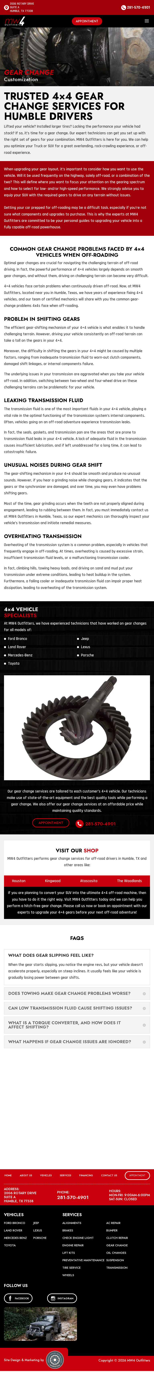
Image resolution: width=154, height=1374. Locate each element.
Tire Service (72, 1270)
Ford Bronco (17, 638)
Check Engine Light (78, 1236)
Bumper (112, 1228)
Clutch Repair (117, 1236)
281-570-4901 (138, 7)
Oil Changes (116, 1251)
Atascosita (88, 879)
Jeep (85, 638)
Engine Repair (73, 1243)
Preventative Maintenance (73, 1260)
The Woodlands (129, 879)
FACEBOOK (18, 1301)
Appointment (87, 21)
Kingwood (53, 879)
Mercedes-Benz (20, 655)
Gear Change (117, 1243)
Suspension (115, 1261)
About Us (26, 1173)
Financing (86, 1173)
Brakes (67, 1228)
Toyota (13, 663)
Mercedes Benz (16, 1236)
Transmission (117, 1270)
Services (65, 1173)
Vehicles (46, 1173)
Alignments (72, 1221)
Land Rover (17, 647)
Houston (18, 879)
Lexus (85, 647)
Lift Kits (68, 1251)
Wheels (68, 1278)
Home (8, 1173)
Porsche (87, 655)
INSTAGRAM (62, 1301)
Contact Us (109, 1173)
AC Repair (113, 1221)
